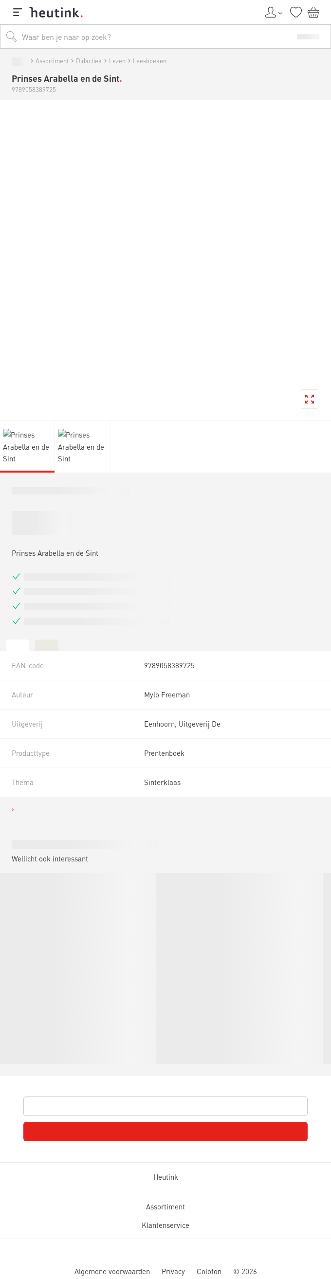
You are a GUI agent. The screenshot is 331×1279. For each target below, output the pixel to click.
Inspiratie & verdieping (65, 424)
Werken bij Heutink (54, 462)
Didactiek (86, 501)
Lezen (122, 501)
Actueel (41, 437)
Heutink (24, 985)
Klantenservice (41, 1224)
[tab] (8, 764)
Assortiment (40, 501)
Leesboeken (156, 501)
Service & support (51, 454)
